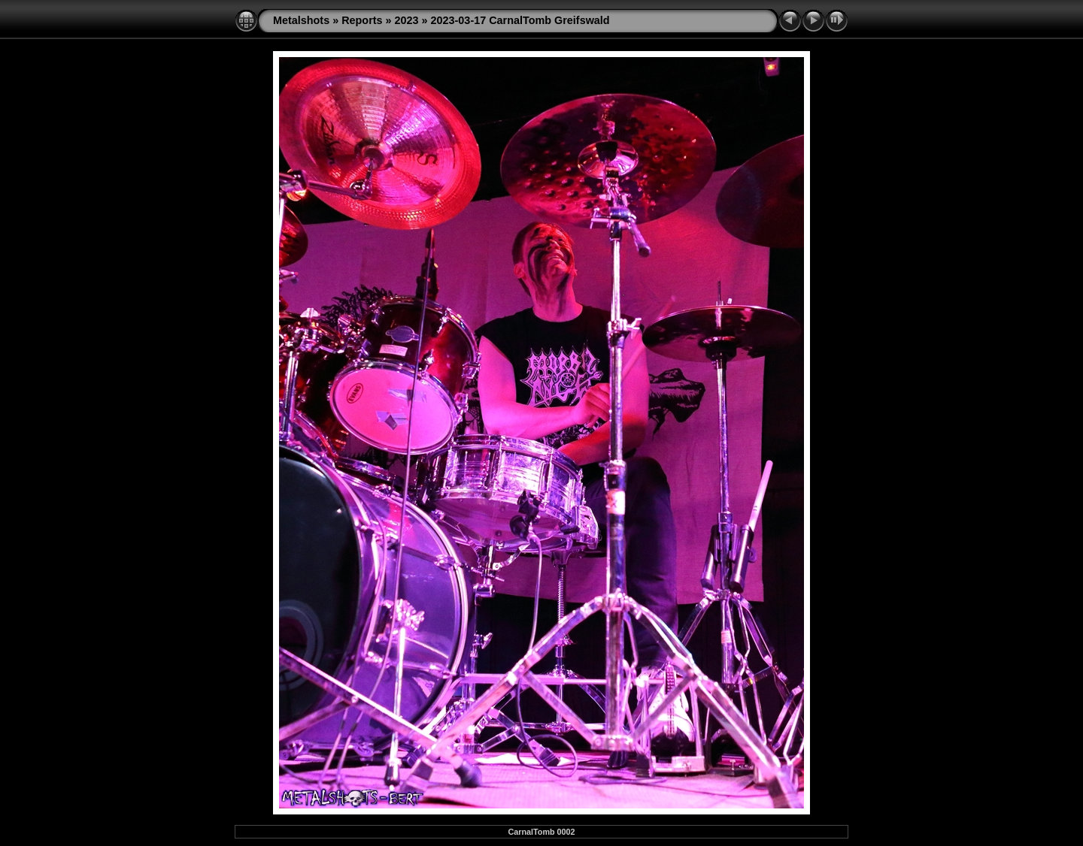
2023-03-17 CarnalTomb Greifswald (520, 20)
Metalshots (301, 20)
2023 (407, 20)
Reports (361, 20)
